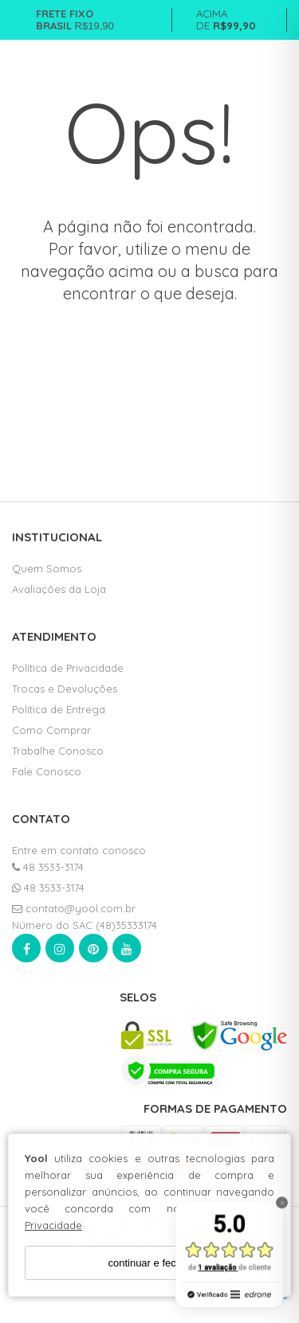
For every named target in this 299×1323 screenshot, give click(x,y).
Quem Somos (46, 568)
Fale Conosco (46, 771)
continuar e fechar (149, 1263)
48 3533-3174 (48, 867)
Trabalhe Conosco (58, 750)
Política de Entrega (58, 709)
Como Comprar (51, 730)
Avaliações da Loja (59, 589)
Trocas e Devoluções (64, 688)
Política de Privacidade (68, 668)
